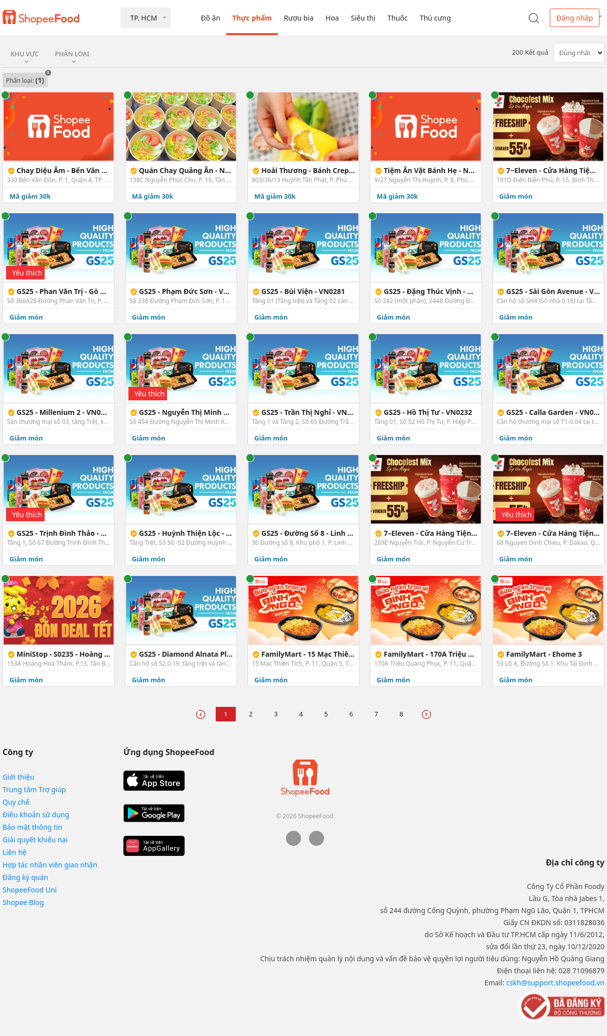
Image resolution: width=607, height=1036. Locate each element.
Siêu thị (363, 18)
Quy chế (16, 802)
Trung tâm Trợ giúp (34, 789)
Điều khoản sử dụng (36, 814)
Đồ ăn (210, 18)
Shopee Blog (23, 902)
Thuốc (397, 18)
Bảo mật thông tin (32, 827)
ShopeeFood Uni (30, 890)
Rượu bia (299, 18)
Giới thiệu (19, 777)
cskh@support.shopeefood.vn (555, 982)
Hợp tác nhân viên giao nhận (50, 864)
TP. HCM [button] (143, 18)
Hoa (332, 18)
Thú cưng (435, 18)
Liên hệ (15, 852)
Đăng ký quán (25, 877)
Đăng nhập (574, 18)
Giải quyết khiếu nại (35, 839)
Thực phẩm (252, 18)
